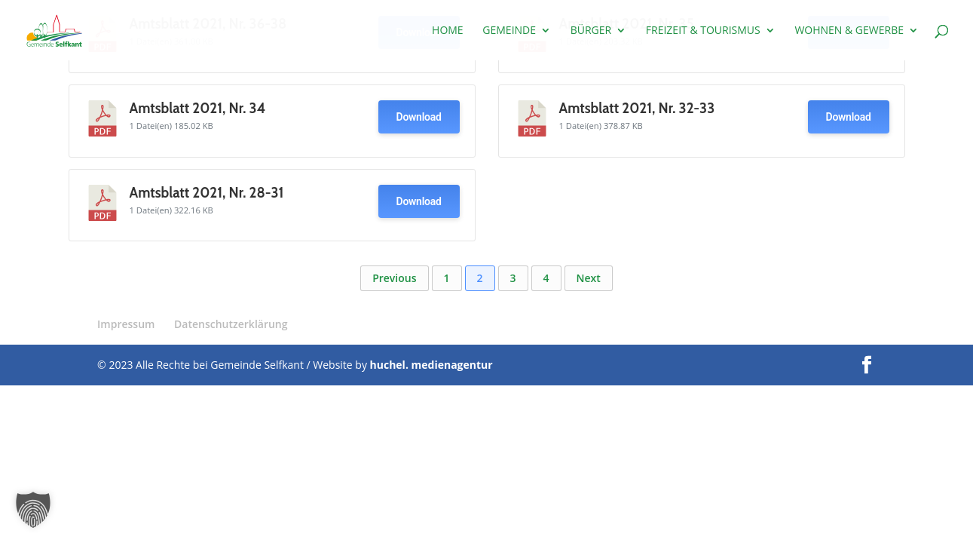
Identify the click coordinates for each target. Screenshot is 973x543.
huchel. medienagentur (431, 364)
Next (589, 278)
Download (419, 117)
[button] (33, 510)
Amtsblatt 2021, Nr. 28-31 (207, 192)
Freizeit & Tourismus (703, 31)
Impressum (126, 324)
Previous (394, 278)
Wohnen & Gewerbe (849, 31)
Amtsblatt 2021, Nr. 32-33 (637, 108)
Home (448, 31)
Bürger (591, 31)
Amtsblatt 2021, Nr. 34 (198, 108)
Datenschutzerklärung (230, 324)
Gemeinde (509, 31)
